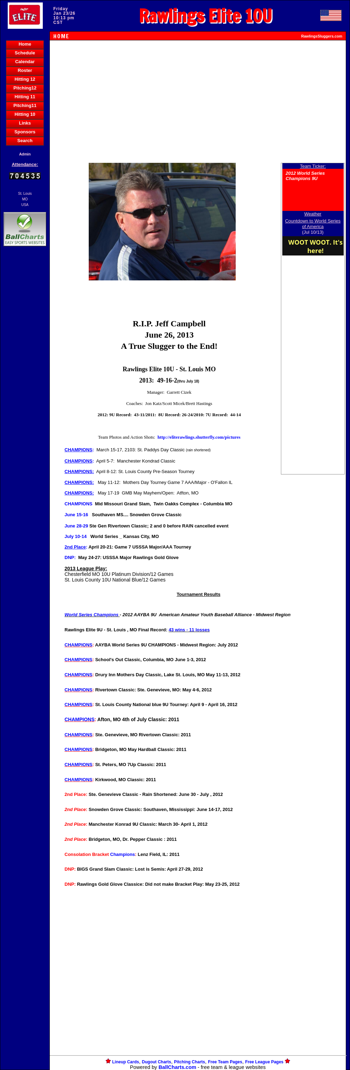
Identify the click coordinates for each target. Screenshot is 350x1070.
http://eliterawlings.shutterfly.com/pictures (199, 437)
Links (25, 123)
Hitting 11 (24, 96)
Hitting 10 (24, 114)
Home (25, 44)
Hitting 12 (24, 79)
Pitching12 (24, 88)
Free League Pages (264, 1061)
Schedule (25, 52)
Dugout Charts (156, 1061)
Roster (25, 70)
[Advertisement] (25, 369)
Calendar (25, 61)
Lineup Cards (125, 1061)
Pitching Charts (189, 1061)
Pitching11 (24, 105)
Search (24, 140)
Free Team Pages (225, 1061)
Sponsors (24, 131)
